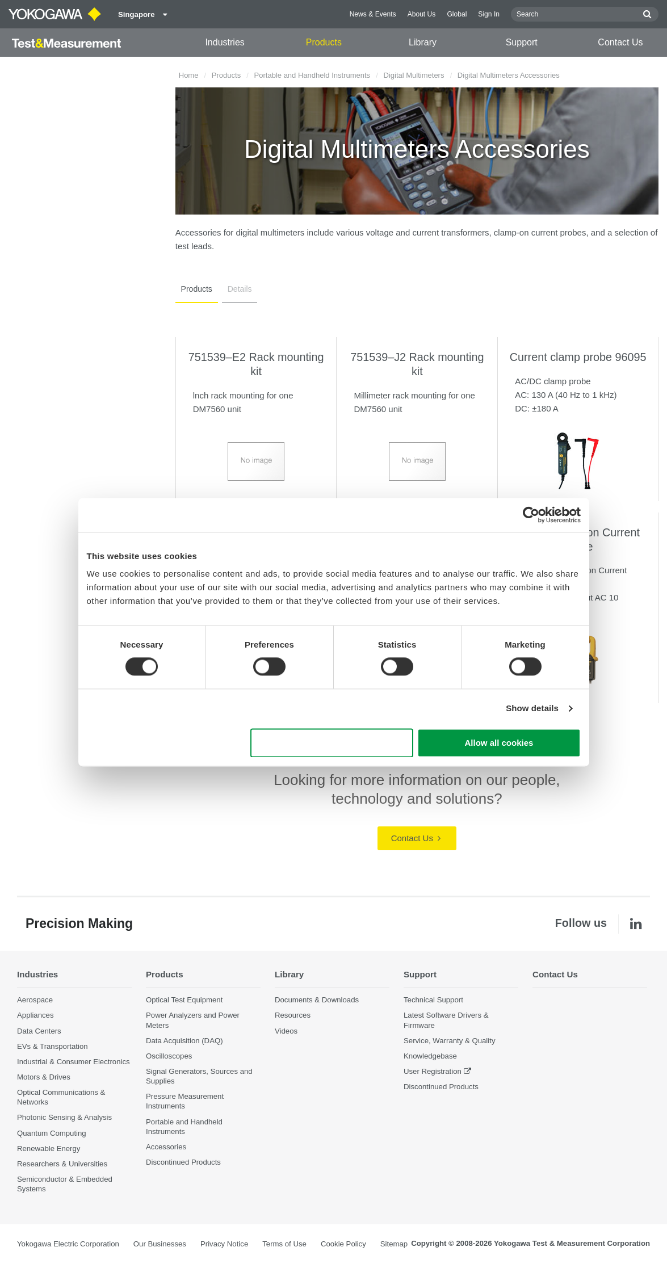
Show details (532, 708)
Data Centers (39, 1031)
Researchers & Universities (62, 1164)
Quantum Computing (51, 1133)
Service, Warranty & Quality (449, 1040)
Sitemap (394, 1244)
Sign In (489, 14)
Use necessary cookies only (331, 743)
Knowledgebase (430, 1056)
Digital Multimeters (414, 75)
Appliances (35, 1015)
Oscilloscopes (169, 1056)
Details (236, 288)
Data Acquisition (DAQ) (184, 1040)
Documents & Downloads (317, 1000)
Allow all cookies (499, 743)
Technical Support (433, 1000)
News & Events (373, 14)
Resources (293, 1015)
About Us (422, 14)
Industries (224, 42)
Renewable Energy (48, 1148)
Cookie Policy (343, 1244)
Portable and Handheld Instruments (312, 75)
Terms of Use (284, 1244)
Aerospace (35, 1000)
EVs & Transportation (52, 1046)
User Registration (433, 1071)
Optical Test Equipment (184, 1000)
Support (522, 42)
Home (189, 75)
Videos (286, 1031)
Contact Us (620, 42)
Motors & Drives (43, 1077)
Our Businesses (159, 1244)
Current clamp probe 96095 (578, 357)
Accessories (166, 1147)
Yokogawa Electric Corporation (68, 1244)
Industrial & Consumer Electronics (73, 1061)
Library (423, 42)
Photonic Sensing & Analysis (64, 1118)
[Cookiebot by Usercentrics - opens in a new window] (531, 514)
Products (324, 42)
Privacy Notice (224, 1244)
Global (457, 14)
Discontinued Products (183, 1162)
